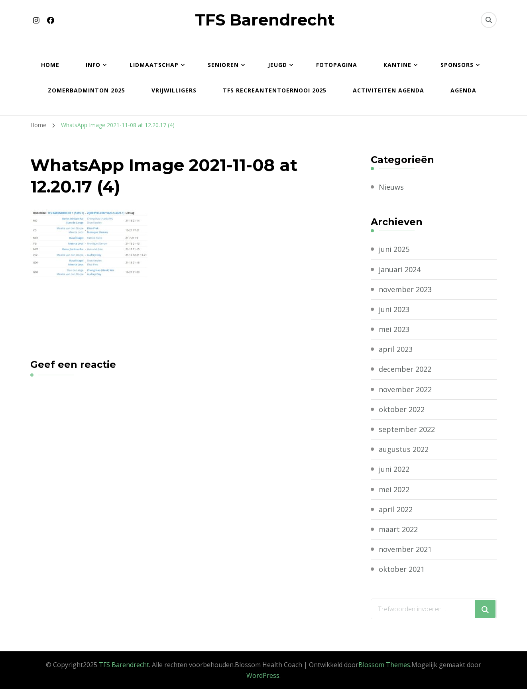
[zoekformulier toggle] (489, 20)
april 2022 (396, 509)
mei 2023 (394, 329)
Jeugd (277, 65)
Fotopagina (336, 65)
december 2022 (405, 369)
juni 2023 (394, 309)
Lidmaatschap (154, 65)
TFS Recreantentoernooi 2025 (274, 90)
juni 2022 (394, 469)
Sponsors (457, 65)
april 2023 (396, 349)
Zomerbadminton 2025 (86, 90)
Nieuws (391, 187)
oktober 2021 (402, 569)
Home (50, 65)
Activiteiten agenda (388, 90)
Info (93, 65)
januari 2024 (400, 269)
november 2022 (405, 389)
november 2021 (405, 549)
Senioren (223, 65)
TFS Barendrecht (265, 19)
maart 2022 (398, 529)
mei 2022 (394, 489)
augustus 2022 (404, 449)
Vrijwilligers (174, 90)
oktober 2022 (402, 409)
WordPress (262, 675)
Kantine (397, 65)
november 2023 (405, 289)
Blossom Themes (384, 664)
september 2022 (407, 429)
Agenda (463, 90)
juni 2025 (394, 249)
